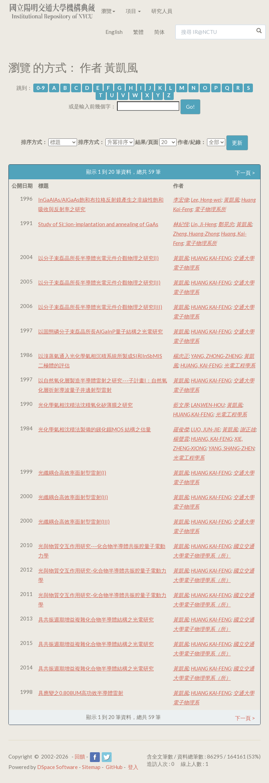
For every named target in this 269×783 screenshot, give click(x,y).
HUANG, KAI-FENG (201, 365)
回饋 (80, 756)
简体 (159, 32)
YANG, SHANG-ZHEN (231, 448)
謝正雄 (248, 429)
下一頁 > (245, 173)
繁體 (138, 32)
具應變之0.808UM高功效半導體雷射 (80, 693)
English (114, 32)
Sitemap (91, 767)
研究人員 (161, 11)
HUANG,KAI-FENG (193, 414)
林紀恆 (181, 224)
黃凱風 (231, 199)
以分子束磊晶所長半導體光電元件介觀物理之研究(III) (100, 307)
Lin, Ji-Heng (203, 224)
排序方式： (34, 142)
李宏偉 (181, 199)
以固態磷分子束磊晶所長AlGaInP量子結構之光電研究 (100, 331)
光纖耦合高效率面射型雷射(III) (74, 521)
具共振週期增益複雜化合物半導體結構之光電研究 (96, 619)
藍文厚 (181, 405)
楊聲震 (181, 439)
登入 (133, 767)
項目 (133, 11)
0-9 (40, 88)
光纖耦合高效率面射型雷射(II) (73, 497)
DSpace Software (57, 767)
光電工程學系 (239, 365)
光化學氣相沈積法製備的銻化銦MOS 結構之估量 (94, 429)
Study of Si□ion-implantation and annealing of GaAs (98, 224)
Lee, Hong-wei (206, 199)
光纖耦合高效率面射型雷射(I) (72, 472)
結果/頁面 (146, 142)
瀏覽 (108, 11)
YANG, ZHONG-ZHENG (216, 356)
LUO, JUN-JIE (205, 429)
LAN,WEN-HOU (208, 405)
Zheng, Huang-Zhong (196, 233)
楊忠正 (181, 356)
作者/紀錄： (192, 142)
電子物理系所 (210, 209)
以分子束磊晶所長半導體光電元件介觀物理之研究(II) (99, 282)
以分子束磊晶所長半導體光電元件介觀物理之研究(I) (98, 258)
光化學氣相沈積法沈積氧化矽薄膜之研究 (85, 405)
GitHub (114, 767)
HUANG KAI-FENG (211, 258)
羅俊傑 (181, 429)
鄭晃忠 (226, 224)
